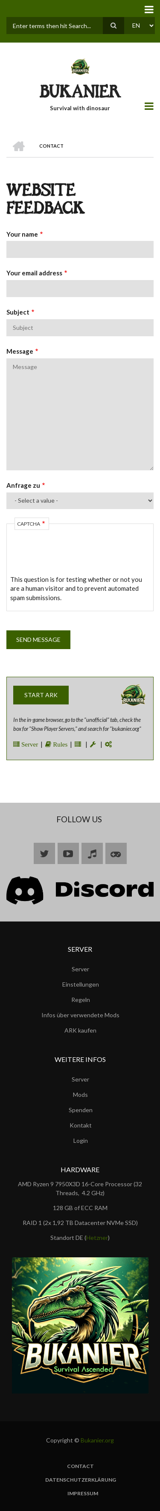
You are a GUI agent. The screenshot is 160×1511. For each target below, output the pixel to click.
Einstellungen (80, 984)
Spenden (81, 1109)
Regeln (80, 999)
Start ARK (41, 694)
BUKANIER (80, 94)
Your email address (34, 273)
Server (29, 744)
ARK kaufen (80, 1030)
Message (19, 351)
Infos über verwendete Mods (80, 1015)
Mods (80, 1094)
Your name (22, 234)
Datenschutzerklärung (80, 1479)
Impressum (82, 1493)
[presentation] (75, 558)
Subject (17, 312)
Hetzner (97, 1237)
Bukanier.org (97, 1440)
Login (80, 1140)
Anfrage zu (23, 485)
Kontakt (81, 1125)
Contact (80, 1466)
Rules (59, 744)
